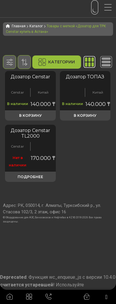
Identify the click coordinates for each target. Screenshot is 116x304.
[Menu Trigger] (110, 7)
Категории (56, 62)
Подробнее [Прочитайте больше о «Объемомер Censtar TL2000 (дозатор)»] (30, 177)
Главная (19, 26)
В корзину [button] (30, 115)
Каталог (36, 26)
